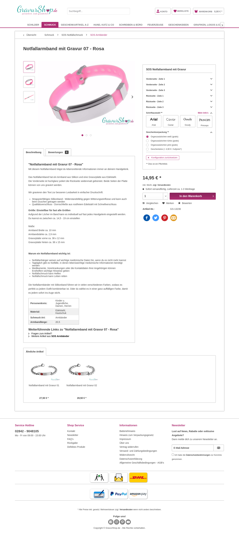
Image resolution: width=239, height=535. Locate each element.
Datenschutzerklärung (131, 459)
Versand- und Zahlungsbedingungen (138, 451)
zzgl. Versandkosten (162, 185)
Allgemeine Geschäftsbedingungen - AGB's (142, 462)
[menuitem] (98, 10)
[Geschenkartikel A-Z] (74, 24)
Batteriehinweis (127, 431)
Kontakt (71, 431)
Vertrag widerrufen (129, 447)
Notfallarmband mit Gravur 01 (44, 385)
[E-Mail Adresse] (193, 448)
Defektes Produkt (76, 447)
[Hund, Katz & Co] (103, 24)
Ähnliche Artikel (34, 351)
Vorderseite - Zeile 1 (179, 79)
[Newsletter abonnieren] (218, 448)
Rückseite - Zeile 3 (179, 107)
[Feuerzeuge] (155, 24)
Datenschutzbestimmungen (198, 455)
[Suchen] (126, 11)
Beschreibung (33, 152)
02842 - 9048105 (27, 431)
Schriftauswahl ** (179, 113)
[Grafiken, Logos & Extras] (210, 24)
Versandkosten (126, 509)
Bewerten (185, 203)
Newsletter (72, 435)
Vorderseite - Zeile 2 (179, 85)
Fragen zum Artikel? (40, 333)
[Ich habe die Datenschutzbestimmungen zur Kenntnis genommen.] (173, 455)
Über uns (124, 443)
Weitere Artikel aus (48, 336)
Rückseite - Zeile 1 (179, 96)
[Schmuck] (49, 24)
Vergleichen (150, 203)
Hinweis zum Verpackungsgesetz (137, 435)
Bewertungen (58, 152)
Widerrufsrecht (127, 455)
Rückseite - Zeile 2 (179, 102)
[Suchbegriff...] (98, 11)
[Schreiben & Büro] (131, 24)
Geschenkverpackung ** (179, 132)
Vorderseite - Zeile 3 (179, 90)
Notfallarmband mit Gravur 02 (82, 385)
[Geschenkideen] (178, 24)
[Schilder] (33, 24)
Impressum (125, 439)
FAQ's (70, 439)
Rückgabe (72, 443)
